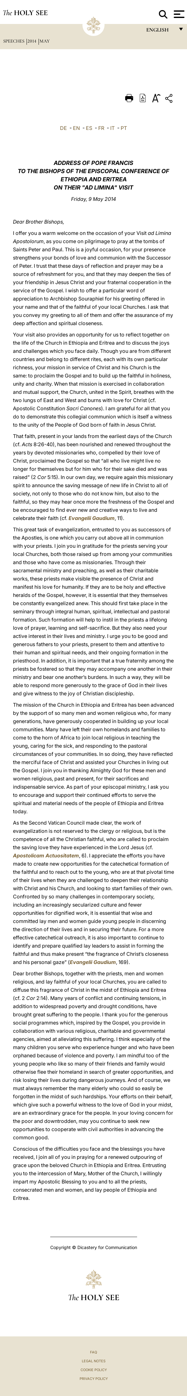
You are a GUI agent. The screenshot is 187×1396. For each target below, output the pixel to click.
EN (76, 128)
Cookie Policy (94, 1370)
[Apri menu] (178, 14)
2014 (32, 41)
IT (112, 128)
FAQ (93, 1352)
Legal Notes (94, 1361)
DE (63, 128)
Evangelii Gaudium (92, 518)
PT (124, 128)
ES (89, 128)
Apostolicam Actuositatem (46, 855)
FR (101, 128)
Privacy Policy (94, 1378)
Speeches (14, 41)
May (44, 41)
